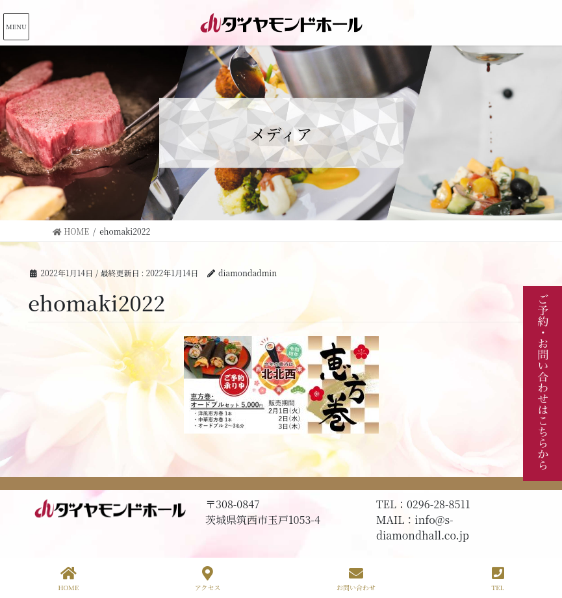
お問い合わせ (356, 579)
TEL (497, 579)
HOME (68, 579)
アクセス (208, 579)
